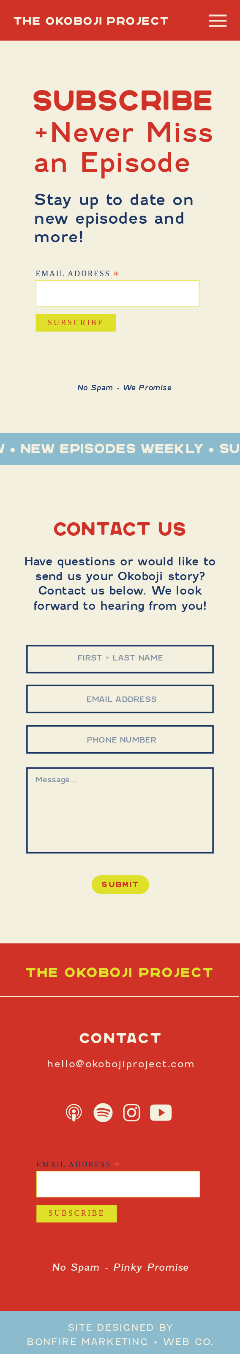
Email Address (77, 273)
